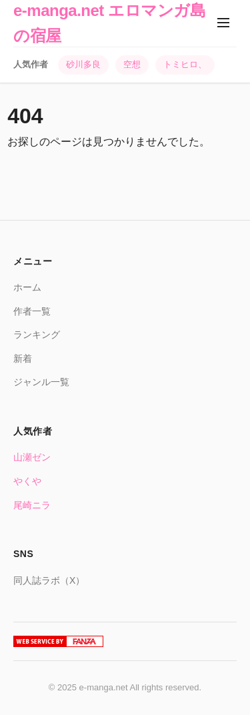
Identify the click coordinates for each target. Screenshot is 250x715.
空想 (132, 64)
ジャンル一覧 (41, 381)
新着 (22, 358)
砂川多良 (83, 64)
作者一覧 (32, 311)
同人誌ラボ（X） (49, 580)
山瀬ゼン (32, 457)
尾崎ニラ (32, 505)
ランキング (36, 334)
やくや (27, 481)
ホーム (27, 287)
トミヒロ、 (185, 64)
